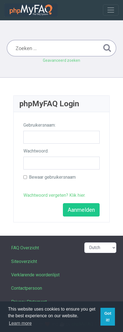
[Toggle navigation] (111, 10)
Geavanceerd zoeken (61, 60)
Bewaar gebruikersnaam (52, 177)
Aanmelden (81, 209)
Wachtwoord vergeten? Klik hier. (54, 195)
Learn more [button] (20, 323)
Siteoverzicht (24, 261)
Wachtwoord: (35, 151)
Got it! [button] (107, 316)
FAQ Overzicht (25, 247)
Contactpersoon (26, 288)
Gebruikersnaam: (39, 125)
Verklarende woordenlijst (35, 274)
